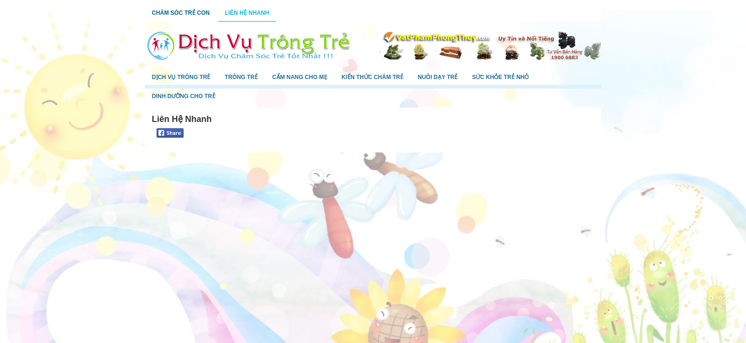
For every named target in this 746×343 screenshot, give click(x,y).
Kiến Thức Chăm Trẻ (372, 77)
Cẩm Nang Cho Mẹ (299, 77)
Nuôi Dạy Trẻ (438, 77)
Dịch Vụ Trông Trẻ (181, 77)
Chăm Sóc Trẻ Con (181, 13)
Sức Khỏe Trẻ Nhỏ (500, 77)
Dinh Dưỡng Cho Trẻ (184, 96)
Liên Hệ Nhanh (247, 13)
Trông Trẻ (241, 77)
